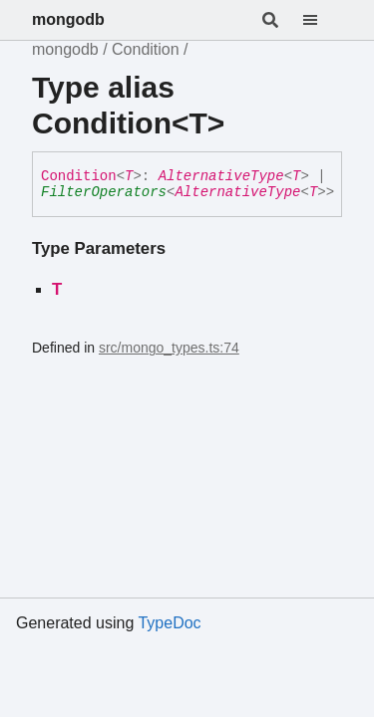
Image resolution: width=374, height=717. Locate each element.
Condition (146, 49)
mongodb (68, 19)
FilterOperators (104, 192)
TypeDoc (169, 622)
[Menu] (322, 20)
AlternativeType (221, 176)
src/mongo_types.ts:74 (169, 348)
